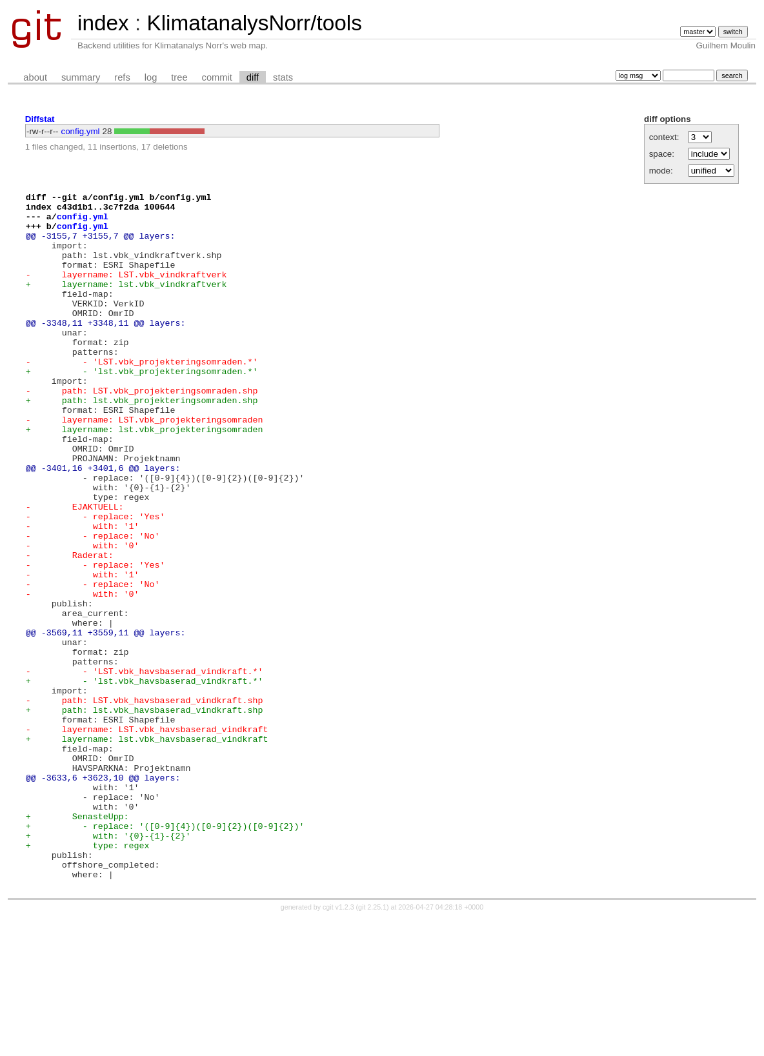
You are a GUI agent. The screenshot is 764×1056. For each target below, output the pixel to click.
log (151, 77)
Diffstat (40, 119)
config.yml (80, 131)
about (35, 77)
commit (217, 77)
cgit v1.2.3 (338, 1044)
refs (122, 77)
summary (80, 77)
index (103, 23)
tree (179, 77)
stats (283, 77)
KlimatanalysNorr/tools (253, 23)
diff (252, 77)
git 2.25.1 (372, 1044)
